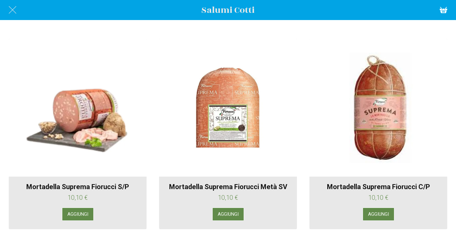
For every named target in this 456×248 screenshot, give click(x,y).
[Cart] (443, 10)
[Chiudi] (12, 10)
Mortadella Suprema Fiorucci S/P (77, 187)
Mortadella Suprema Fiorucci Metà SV (228, 187)
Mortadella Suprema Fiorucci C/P (378, 187)
